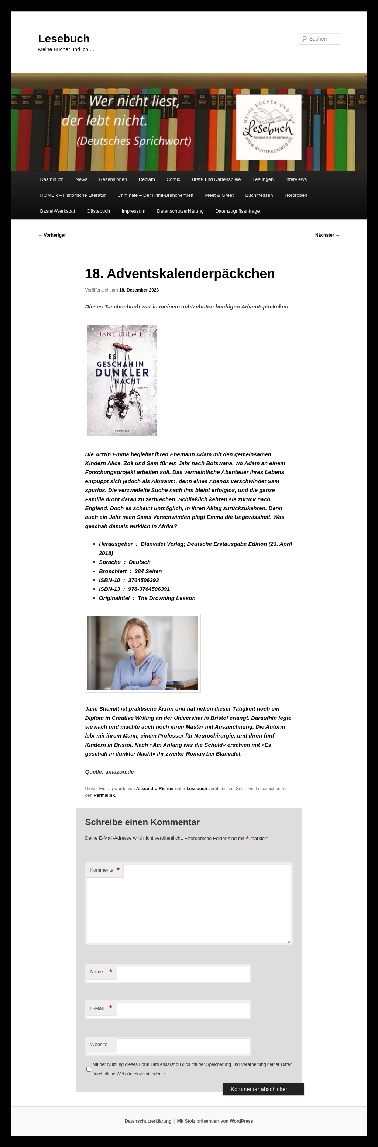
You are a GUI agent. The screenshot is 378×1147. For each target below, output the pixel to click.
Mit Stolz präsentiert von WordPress (215, 1121)
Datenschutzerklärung (180, 211)
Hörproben (296, 195)
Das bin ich (51, 179)
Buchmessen (259, 195)
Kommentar (105, 870)
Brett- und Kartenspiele (216, 179)
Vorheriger (52, 235)
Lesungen (263, 179)
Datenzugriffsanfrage (237, 211)
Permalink (104, 795)
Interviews (296, 179)
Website (98, 1044)
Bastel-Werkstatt (57, 211)
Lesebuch (64, 38)
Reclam (147, 179)
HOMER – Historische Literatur (73, 195)
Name (101, 972)
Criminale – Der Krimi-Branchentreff (155, 195)
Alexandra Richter (155, 788)
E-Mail (101, 1008)
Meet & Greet (219, 195)
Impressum (133, 211)
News (81, 179)
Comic (173, 179)
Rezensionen (113, 179)
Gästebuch (98, 211)
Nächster (327, 235)
